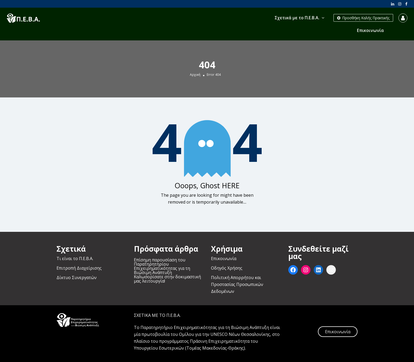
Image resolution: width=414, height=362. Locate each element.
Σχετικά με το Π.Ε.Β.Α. (297, 18)
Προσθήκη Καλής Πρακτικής (363, 17)
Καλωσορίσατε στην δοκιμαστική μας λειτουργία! (167, 279)
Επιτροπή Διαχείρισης (79, 268)
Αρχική (195, 75)
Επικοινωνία (370, 30)
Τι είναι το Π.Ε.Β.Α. (75, 258)
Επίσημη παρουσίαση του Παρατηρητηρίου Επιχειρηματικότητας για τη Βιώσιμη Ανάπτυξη (162, 266)
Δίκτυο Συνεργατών (77, 277)
